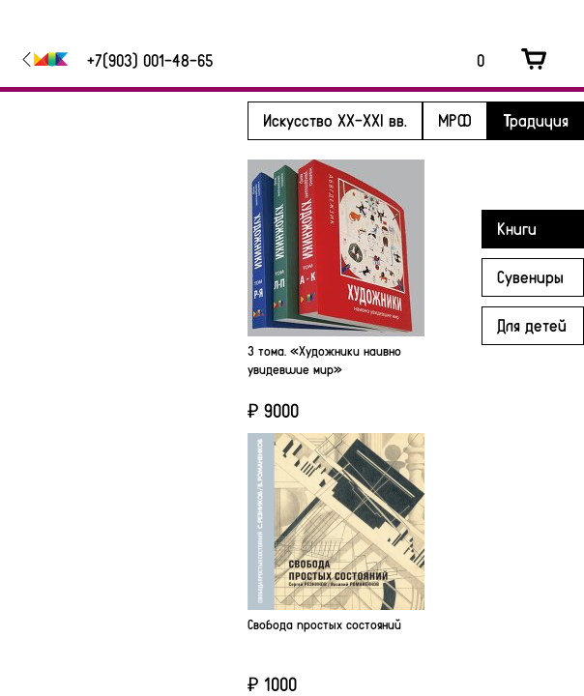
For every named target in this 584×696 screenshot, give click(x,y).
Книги (517, 228)
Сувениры (530, 276)
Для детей (532, 324)
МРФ (455, 119)
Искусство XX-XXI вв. (335, 119)
